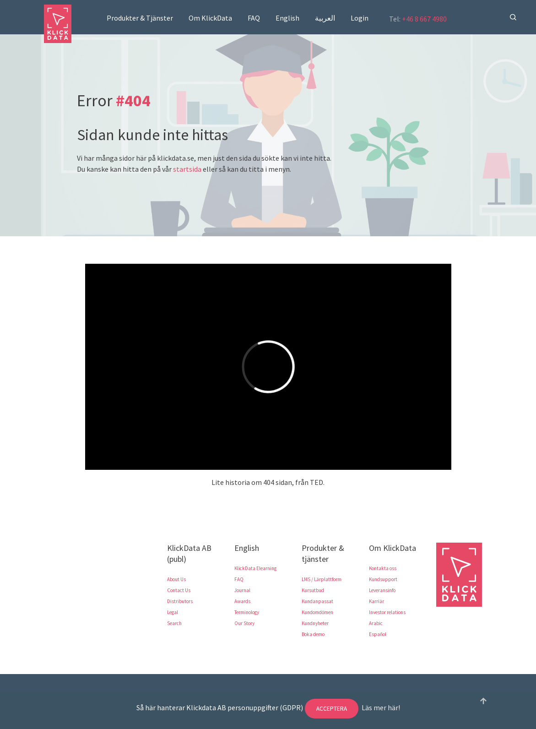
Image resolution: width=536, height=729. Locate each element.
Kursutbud (313, 590)
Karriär (376, 601)
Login (359, 17)
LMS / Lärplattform (321, 579)
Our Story (244, 623)
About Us (176, 579)
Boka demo (313, 634)
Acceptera (331, 709)
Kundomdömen (317, 612)
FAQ (254, 17)
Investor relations (387, 612)
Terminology (246, 612)
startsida (187, 169)
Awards (242, 601)
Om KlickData (210, 17)
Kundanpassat (317, 601)
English (287, 17)
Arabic (376, 623)
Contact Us (178, 590)
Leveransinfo (382, 590)
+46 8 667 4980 (424, 18)
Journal (242, 590)
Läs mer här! (381, 707)
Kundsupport (383, 579)
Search (174, 623)
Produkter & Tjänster (140, 17)
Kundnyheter (315, 623)
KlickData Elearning (255, 568)
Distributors (180, 601)
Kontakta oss (382, 568)
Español (377, 634)
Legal (172, 612)
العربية (325, 17)
